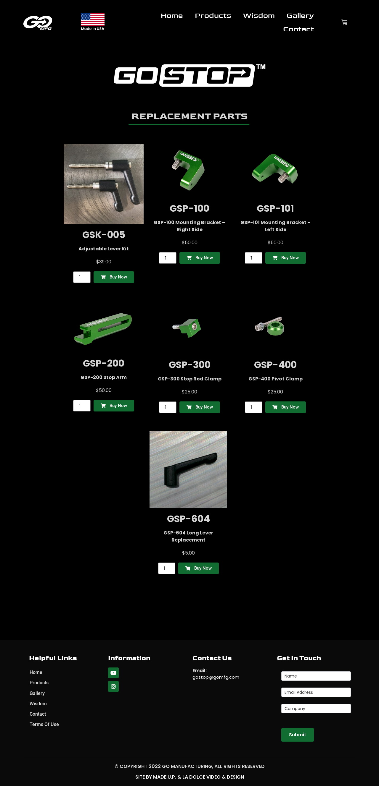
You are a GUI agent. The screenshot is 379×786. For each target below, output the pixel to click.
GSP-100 (189, 208)
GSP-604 (188, 518)
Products (213, 15)
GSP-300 (190, 364)
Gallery (300, 15)
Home (172, 15)
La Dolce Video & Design (213, 777)
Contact (298, 29)
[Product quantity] (81, 277)
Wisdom (259, 15)
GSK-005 (103, 234)
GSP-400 (275, 364)
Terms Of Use (44, 726)
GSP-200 (103, 363)
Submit (297, 735)
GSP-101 (275, 208)
